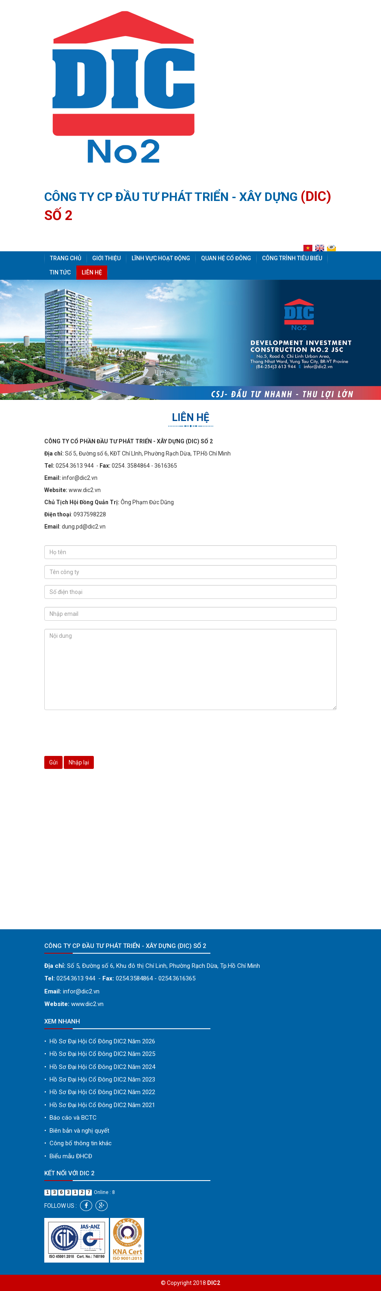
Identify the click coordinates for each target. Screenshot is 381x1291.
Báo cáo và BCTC (70, 1117)
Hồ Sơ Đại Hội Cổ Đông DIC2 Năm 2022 (99, 1092)
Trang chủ (65, 258)
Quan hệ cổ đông (226, 258)
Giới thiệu (106, 258)
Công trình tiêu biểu (292, 258)
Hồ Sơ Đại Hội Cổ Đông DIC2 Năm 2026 (99, 1041)
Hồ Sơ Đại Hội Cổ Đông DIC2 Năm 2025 (99, 1054)
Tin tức (60, 272)
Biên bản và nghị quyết (76, 1130)
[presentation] (106, 732)
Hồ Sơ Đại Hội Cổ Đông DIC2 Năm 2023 (99, 1079)
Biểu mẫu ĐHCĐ (68, 1156)
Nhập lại (79, 762)
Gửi (53, 762)
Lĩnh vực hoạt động (161, 258)
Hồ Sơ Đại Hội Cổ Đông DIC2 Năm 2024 (99, 1067)
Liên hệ (92, 272)
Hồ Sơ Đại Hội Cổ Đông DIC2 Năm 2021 (99, 1105)
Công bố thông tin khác (78, 1143)
